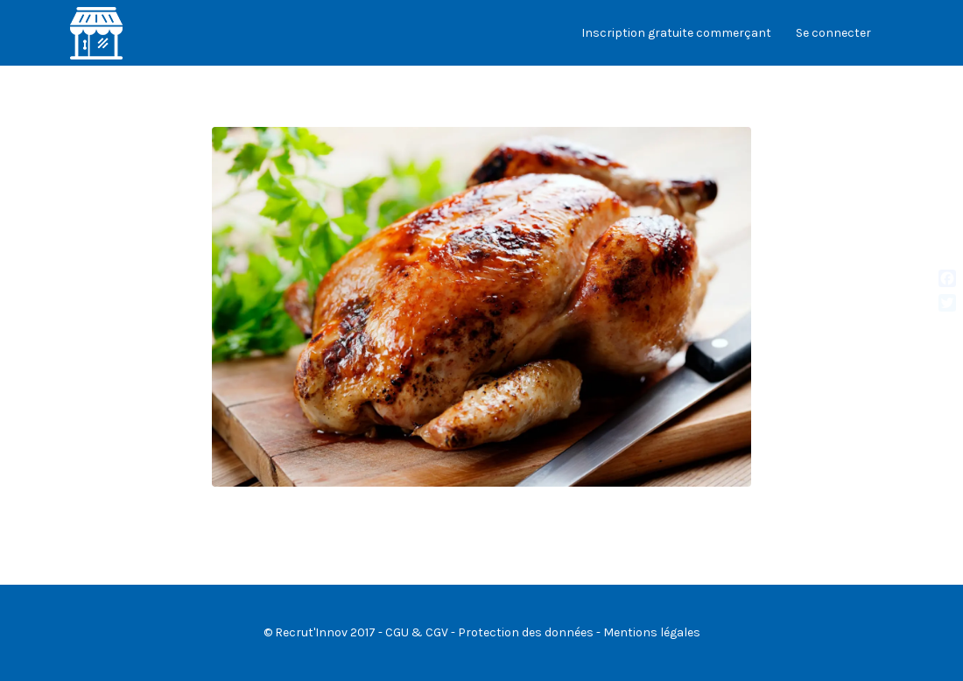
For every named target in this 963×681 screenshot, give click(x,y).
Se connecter (833, 32)
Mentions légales (651, 632)
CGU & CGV (416, 632)
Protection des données (526, 632)
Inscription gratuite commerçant (676, 32)
